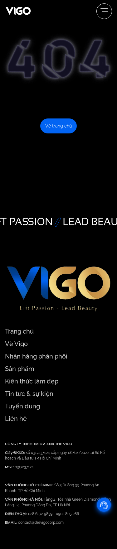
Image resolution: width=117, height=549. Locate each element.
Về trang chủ (58, 125)
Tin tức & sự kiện (29, 394)
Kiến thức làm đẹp (31, 381)
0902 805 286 (67, 514)
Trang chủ (19, 331)
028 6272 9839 (40, 514)
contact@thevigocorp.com (40, 522)
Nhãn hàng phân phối (36, 356)
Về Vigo (16, 344)
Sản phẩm (19, 369)
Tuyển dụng (22, 406)
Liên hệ (16, 419)
